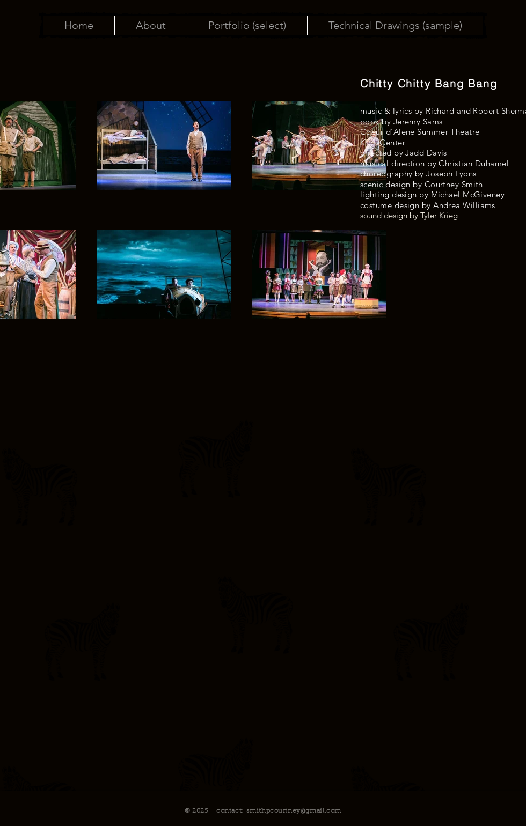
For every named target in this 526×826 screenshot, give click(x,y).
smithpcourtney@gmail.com (293, 811)
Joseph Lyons (451, 173)
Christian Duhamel (474, 163)
